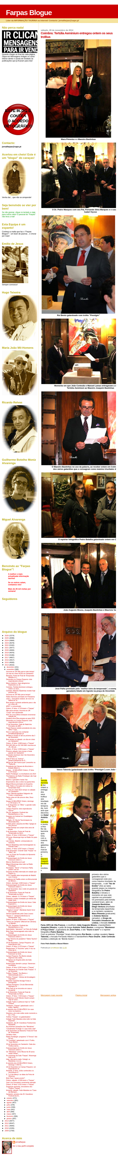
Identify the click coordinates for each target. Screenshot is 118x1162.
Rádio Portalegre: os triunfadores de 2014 (21, 774)
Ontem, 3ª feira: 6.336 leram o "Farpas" (20, 835)
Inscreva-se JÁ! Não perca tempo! (18, 694)
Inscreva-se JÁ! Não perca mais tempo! (20, 671)
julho (9, 1105)
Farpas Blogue (29, 13)
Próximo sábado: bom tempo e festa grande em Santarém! (19, 752)
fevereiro (10, 1116)
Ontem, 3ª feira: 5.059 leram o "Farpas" (20, 749)
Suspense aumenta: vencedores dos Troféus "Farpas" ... (19, 1087)
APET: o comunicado (13, 706)
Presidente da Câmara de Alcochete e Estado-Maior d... (19, 767)
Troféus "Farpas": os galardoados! (18, 1017)
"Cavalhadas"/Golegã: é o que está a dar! (21, 1029)
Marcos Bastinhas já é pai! (15, 862)
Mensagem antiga (108, 995)
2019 (7, 653)
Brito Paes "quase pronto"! (15, 1078)
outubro (10, 1098)
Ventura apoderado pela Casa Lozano (19, 914)
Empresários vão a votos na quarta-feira (20, 782)
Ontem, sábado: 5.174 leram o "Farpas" (20, 896)
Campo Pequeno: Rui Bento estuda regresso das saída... (18, 957)
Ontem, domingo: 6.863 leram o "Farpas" (20, 883)
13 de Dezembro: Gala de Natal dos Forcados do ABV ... (19, 725)
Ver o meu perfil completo (23, 1146)
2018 (7, 655)
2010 (7, 1128)
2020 (7, 650)
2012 (7, 1123)
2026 (7, 635)
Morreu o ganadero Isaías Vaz (17, 780)
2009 (7, 1131)
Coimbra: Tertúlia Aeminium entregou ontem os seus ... (19, 688)
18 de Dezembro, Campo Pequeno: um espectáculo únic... (20, 943)
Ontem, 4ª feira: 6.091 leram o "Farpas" (20, 967)
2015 (7, 662)
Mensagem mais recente (51, 995)
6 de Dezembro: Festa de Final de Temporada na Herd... (18, 832)
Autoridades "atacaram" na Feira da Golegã (21, 929)
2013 (7, 1121)
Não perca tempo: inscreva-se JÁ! (18, 710)
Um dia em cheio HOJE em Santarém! (19, 673)
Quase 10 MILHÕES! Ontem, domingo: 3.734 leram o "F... (20, 802)
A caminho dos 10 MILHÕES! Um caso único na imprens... (20, 1010)
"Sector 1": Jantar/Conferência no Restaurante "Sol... (18, 916)
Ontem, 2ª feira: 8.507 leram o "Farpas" (20, 849)
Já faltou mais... (11, 1034)
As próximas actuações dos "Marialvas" (20, 1026)
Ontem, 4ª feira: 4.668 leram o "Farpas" (20, 743)
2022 (7, 645)
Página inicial (81, 995)
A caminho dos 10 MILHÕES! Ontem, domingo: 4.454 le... (19, 1064)
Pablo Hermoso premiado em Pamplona (20, 697)
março (9, 1114)
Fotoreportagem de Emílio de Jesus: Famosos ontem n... (19, 859)
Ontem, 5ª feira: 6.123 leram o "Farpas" (20, 946)
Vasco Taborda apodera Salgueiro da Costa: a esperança (19, 794)
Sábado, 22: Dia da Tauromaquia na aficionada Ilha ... (19, 821)
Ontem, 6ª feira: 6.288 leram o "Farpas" (20, 919)
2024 (7, 640)
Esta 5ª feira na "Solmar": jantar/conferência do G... (16, 759)
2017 (7, 657)
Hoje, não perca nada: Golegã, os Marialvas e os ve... (18, 1060)
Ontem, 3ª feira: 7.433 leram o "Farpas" (20, 996)
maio (9, 1109)
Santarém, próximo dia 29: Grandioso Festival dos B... (19, 1095)
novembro (11, 669)
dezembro (11, 667)
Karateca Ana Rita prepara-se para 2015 (20, 718)
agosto (9, 1102)
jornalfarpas (21, 1142)
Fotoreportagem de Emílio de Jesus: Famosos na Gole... (19, 953)
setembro (10, 1100)
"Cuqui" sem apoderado (14, 712)
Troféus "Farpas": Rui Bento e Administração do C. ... (17, 974)
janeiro (9, 1118)
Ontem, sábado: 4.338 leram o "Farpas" (20, 1080)
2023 (7, 643)
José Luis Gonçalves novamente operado (21, 1082)
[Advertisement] (64, 972)
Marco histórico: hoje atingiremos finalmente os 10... (18, 684)
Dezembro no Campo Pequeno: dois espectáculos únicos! (19, 680)
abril (8, 1112)
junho (9, 1107)
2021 (7, 648)
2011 (7, 1126)
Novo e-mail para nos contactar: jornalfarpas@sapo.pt (17, 732)
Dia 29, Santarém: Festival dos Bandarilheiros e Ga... (17, 813)
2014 (7, 665)
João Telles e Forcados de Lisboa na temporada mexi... (19, 787)
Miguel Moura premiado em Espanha (19, 784)
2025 (7, 638)
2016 (7, 660)
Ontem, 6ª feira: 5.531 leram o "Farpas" (20, 1084)
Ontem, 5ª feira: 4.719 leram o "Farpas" (20, 708)
